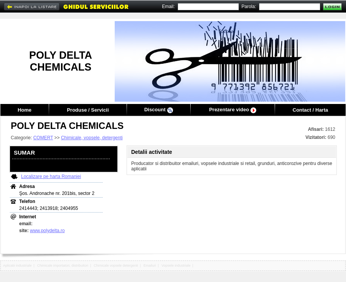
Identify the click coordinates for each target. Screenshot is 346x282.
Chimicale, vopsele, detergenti (92, 137)
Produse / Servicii (88, 110)
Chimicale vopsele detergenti (116, 265)
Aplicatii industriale (17, 265)
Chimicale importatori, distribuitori (62, 265)
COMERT (43, 137)
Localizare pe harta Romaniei (51, 176)
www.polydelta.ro (47, 230)
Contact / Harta (310, 110)
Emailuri (149, 265)
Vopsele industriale (176, 265)
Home (24, 110)
